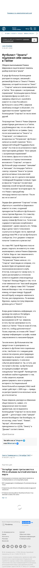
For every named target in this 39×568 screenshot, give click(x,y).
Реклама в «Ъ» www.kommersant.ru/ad (19, 13)
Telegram (20, 440)
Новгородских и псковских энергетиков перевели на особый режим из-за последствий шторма (18, 479)
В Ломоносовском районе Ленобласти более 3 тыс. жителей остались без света (18, 493)
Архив (4, 534)
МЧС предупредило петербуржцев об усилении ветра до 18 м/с (19, 484)
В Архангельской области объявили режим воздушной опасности (19, 489)
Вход (27, 29)
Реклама (5, 539)
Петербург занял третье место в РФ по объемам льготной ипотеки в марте (19, 472)
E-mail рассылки (25, 539)
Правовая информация (27, 536)
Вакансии (5, 541)
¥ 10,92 (20, 33)
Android (22, 532)
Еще (5, 497)
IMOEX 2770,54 (28, 33)
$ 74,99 (7, 33)
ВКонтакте (13, 443)
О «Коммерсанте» (8, 532)
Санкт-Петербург (7, 46)
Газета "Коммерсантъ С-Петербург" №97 (16, 455)
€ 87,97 (13, 33)
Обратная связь (25, 534)
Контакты (5, 536)
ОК (34, 40)
